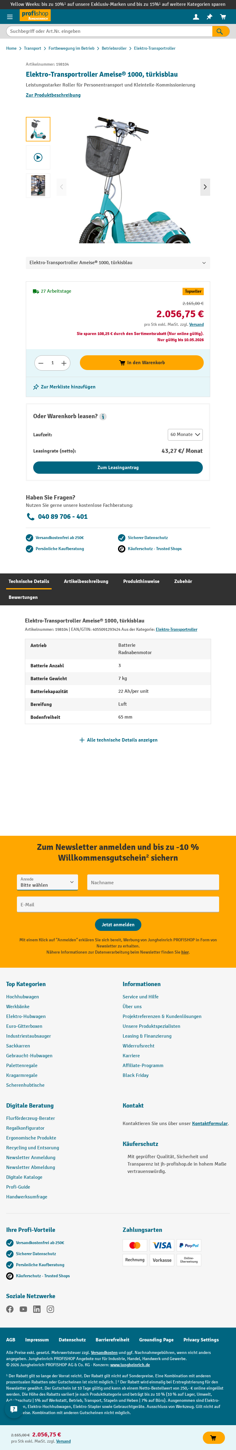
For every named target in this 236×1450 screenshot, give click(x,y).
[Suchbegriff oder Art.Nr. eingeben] (109, 31)
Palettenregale (21, 1066)
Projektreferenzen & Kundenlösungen (162, 1017)
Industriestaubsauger (28, 1036)
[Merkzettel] (209, 16)
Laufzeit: (42, 435)
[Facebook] (10, 1310)
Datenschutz (72, 1340)
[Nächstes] (205, 187)
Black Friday (135, 1075)
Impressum (37, 1340)
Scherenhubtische (25, 1085)
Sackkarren (18, 1046)
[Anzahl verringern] (40, 363)
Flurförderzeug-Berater (30, 1118)
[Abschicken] (118, 925)
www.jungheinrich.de (130, 1364)
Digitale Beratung (30, 1105)
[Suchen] (221, 31)
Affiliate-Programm (143, 1066)
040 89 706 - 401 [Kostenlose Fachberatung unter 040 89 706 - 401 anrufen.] (57, 517)
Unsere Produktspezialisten (151, 1026)
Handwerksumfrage (26, 1197)
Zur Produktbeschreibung (53, 95)
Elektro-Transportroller (176, 629)
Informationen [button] (142, 984)
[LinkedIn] (37, 1310)
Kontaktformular (210, 1123)
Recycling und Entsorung (32, 1148)
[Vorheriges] (61, 187)
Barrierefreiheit (112, 1340)
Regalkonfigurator (25, 1128)
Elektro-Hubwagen (26, 1017)
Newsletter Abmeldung (30, 1167)
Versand (196, 324)
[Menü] (10, 16)
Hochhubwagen (22, 997)
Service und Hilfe (141, 997)
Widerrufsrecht (139, 1046)
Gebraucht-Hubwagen (29, 1056)
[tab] (29, 581)
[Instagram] (50, 1310)
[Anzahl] (52, 363)
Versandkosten (104, 1352)
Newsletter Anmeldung (30, 1158)
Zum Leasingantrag (118, 468)
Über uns (132, 1007)
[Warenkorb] (223, 16)
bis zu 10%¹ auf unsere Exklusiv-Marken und (88, 4)
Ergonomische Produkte (31, 1138)
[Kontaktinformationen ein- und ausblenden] (14, 1409)
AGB (10, 1340)
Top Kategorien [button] (26, 984)
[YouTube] (23, 1310)
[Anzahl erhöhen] (64, 363)
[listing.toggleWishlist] (64, 387)
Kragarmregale (21, 1075)
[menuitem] (196, 16)
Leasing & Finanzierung (147, 1036)
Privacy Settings (201, 1340)
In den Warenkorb (142, 362)
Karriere (131, 1056)
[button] (103, 417)
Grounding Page (156, 1340)
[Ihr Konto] (196, 16)
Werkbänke (18, 1007)
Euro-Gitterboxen (24, 1026)
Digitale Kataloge (24, 1177)
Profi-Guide (18, 1187)
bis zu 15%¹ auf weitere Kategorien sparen (181, 4)
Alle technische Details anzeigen (122, 740)
